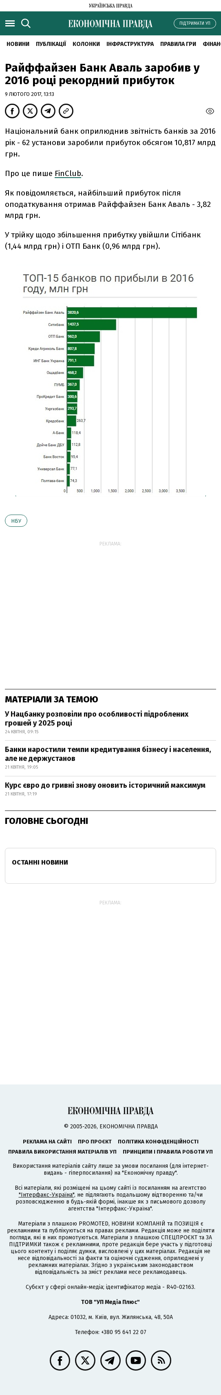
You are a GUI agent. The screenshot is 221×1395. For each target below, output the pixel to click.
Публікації (51, 44)
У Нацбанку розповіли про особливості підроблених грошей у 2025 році (96, 719)
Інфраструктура (130, 44)
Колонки (86, 44)
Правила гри (178, 44)
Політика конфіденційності (158, 1142)
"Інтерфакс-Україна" (46, 1194)
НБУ (16, 521)
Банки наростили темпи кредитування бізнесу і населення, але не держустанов (108, 754)
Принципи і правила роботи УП (168, 1152)
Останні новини (40, 862)
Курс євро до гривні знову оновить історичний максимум (105, 785)
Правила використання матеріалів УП (62, 1152)
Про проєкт (95, 1142)
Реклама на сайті (47, 1142)
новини (18, 44)
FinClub (68, 173)
